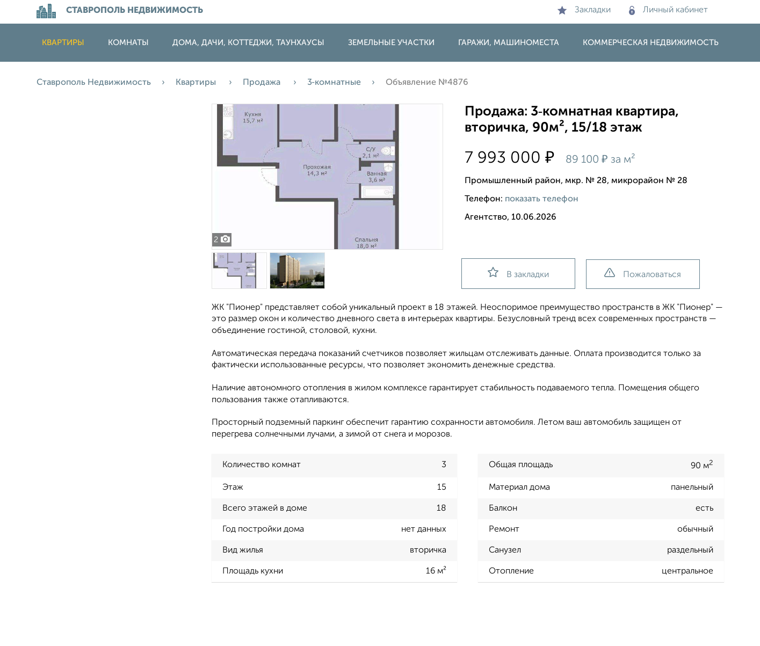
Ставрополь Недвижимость (94, 82)
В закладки (518, 273)
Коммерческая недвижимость (651, 43)
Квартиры (63, 43)
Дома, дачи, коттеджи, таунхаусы (248, 43)
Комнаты (128, 43)
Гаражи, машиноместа (508, 43)
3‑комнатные (334, 82)
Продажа (263, 82)
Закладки (584, 10)
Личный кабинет (668, 10)
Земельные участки (391, 43)
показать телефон (541, 199)
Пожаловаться (642, 273)
